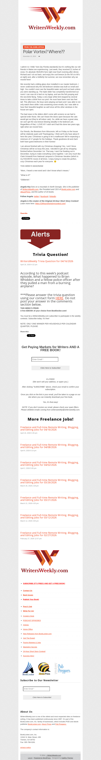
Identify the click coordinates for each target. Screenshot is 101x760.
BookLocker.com (68, 189)
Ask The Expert (29, 638)
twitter (36, 196)
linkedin (53, 196)
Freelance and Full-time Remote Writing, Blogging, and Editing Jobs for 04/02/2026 (49, 463)
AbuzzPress (25, 192)
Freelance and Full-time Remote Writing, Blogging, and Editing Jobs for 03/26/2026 (49, 481)
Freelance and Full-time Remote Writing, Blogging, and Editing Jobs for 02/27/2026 (49, 534)
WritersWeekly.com (30, 189)
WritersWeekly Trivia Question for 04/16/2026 (46, 261)
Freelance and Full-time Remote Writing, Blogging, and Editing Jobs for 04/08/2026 (49, 446)
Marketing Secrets (30, 647)
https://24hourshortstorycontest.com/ (50, 203)
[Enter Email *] (44, 359)
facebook (44, 196)
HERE (59, 298)
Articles (26, 625)
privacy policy (25, 747)
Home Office (28, 629)
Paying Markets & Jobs (32, 643)
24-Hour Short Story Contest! (34, 651)
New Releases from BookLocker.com (37, 634)
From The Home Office (34, 47)
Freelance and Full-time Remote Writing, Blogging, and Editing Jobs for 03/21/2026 (49, 499)
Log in (30, 758)
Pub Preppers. (60, 724)
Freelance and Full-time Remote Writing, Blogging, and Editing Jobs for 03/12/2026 (49, 516)
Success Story (28, 656)
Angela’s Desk (28, 616)
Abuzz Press (46, 724)
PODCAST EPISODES (32, 620)
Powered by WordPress (42, 758)
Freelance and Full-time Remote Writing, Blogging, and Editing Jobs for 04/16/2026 (49, 428)
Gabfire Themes (67, 758)
